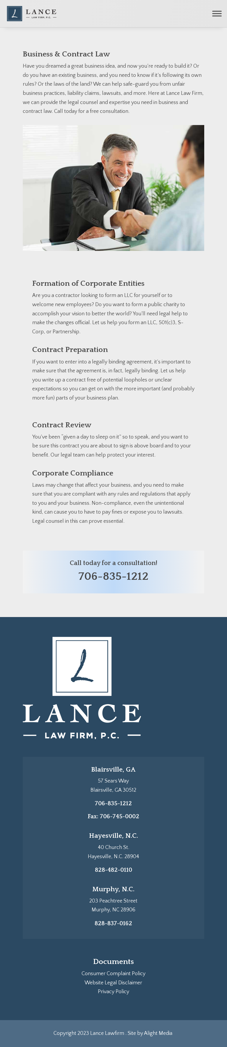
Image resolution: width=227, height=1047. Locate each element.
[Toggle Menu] (217, 13)
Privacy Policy (113, 992)
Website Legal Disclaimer (113, 983)
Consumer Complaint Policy (113, 974)
